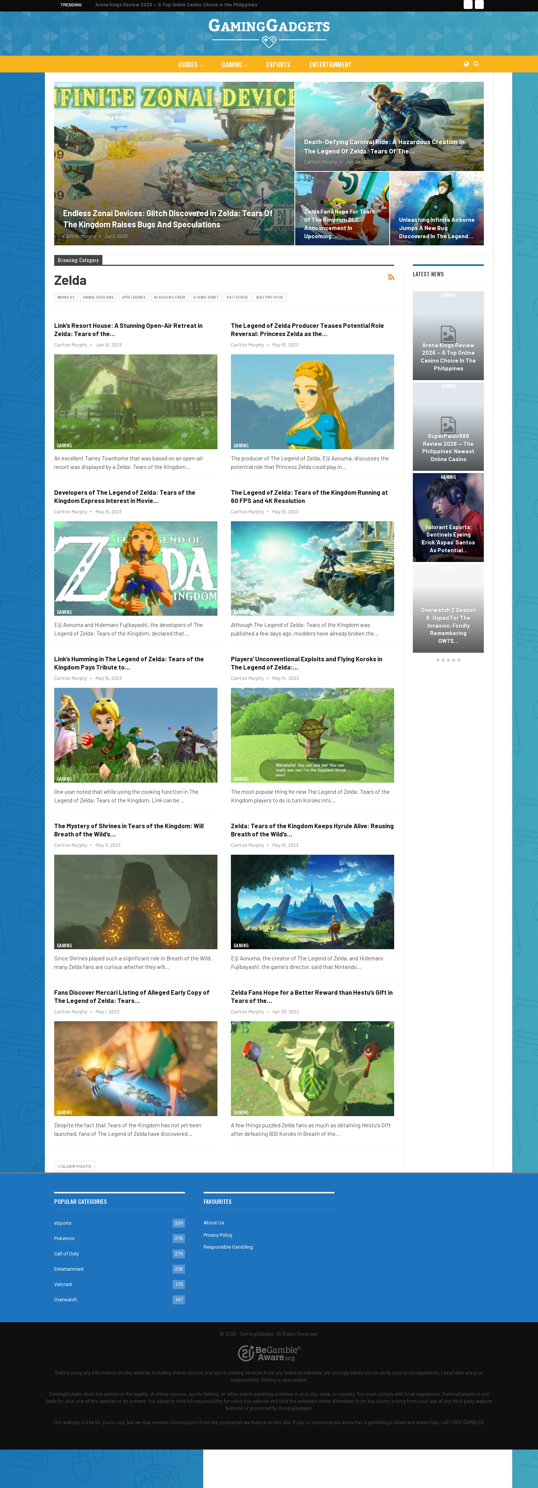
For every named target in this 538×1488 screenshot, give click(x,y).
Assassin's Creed (169, 297)
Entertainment (332, 64)
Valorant (63, 1284)
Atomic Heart (206, 297)
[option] (448, 473)
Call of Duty (66, 1253)
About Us (214, 1222)
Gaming (231, 64)
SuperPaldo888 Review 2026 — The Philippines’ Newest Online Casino (448, 447)
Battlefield (237, 297)
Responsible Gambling (228, 1247)
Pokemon (64, 1238)
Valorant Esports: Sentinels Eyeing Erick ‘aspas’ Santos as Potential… (448, 538)
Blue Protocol (270, 297)
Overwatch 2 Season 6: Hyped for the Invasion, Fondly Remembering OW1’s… (448, 625)
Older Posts (74, 1166)
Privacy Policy (218, 1235)
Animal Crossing (98, 297)
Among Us (66, 297)
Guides (186, 64)
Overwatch (65, 1299)
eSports (279, 64)
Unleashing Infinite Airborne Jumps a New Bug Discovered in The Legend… (437, 227)
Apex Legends (134, 297)
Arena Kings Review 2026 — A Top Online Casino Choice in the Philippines (176, 4)
